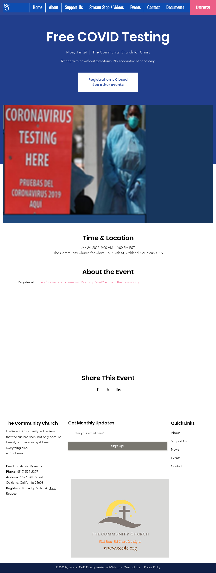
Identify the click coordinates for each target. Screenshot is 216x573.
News (175, 449)
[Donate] (203, 7)
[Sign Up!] (117, 446)
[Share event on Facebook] (98, 389)
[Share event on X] (108, 389)
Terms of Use (132, 567)
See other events (108, 84)
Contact (176, 466)
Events (175, 458)
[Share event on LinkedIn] (119, 389)
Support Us (179, 441)
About (175, 433)
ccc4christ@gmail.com (31, 466)
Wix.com (116, 567)
